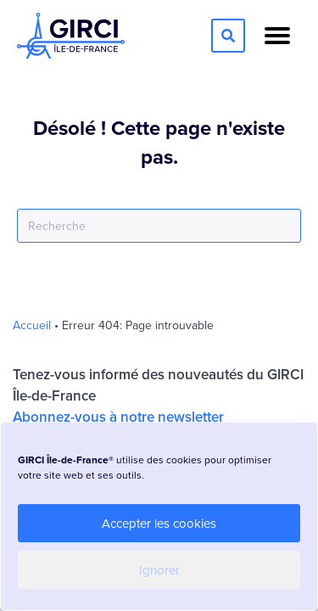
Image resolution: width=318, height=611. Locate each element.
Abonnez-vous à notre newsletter (118, 416)
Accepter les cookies (159, 523)
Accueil (32, 325)
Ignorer (159, 570)
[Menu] (277, 35)
